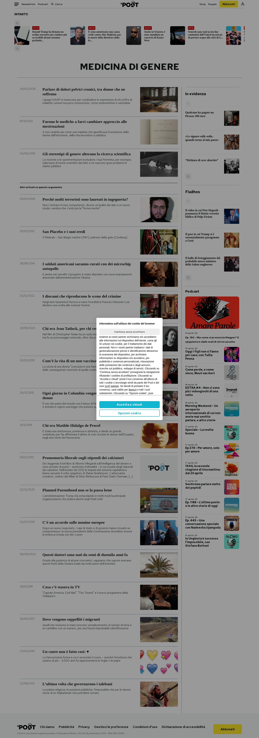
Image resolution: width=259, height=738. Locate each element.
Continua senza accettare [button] (129, 331)
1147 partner (112, 386)
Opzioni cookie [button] (129, 413)
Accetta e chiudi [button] (129, 405)
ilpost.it (133, 389)
